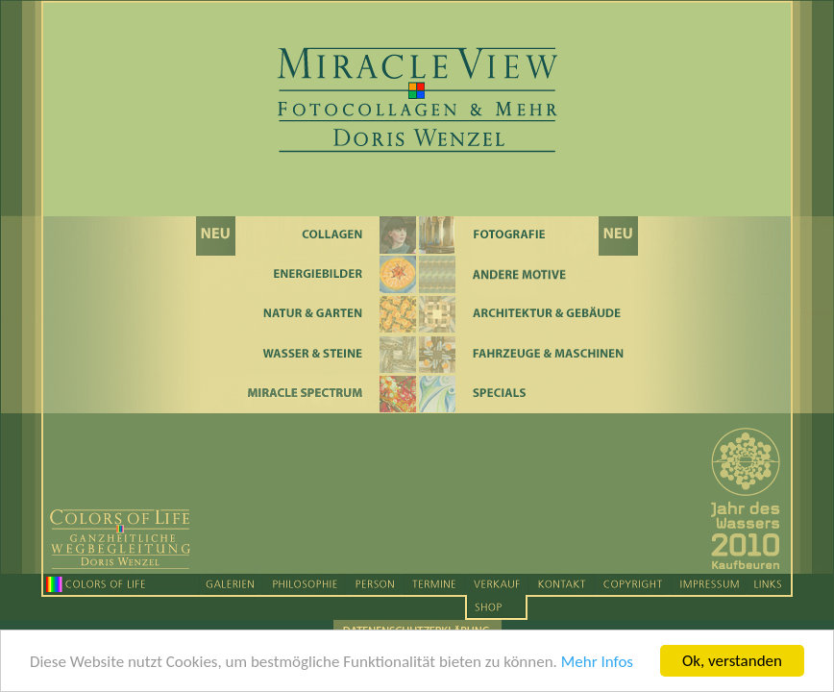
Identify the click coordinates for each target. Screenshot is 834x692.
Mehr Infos (597, 665)
